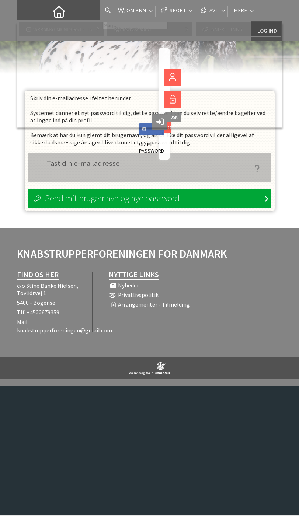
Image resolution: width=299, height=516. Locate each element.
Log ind (267, 10)
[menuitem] (28, 11)
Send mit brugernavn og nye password (112, 199)
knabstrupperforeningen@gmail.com (64, 331)
